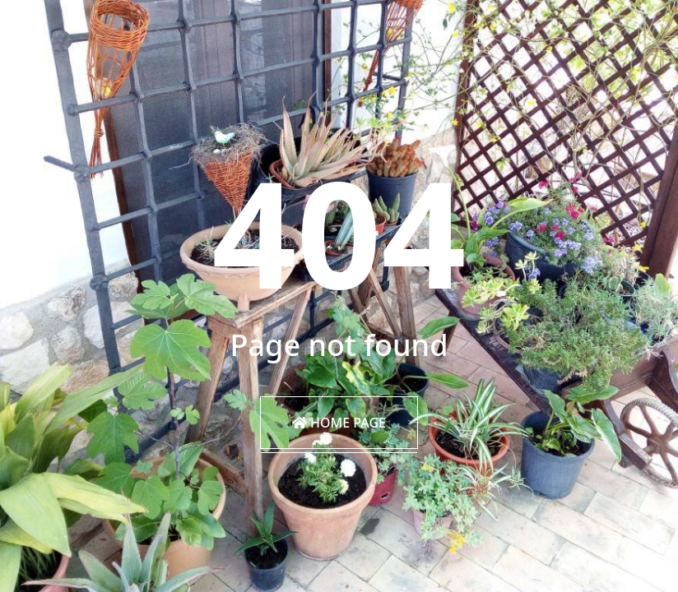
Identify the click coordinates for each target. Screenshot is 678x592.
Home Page (339, 423)
